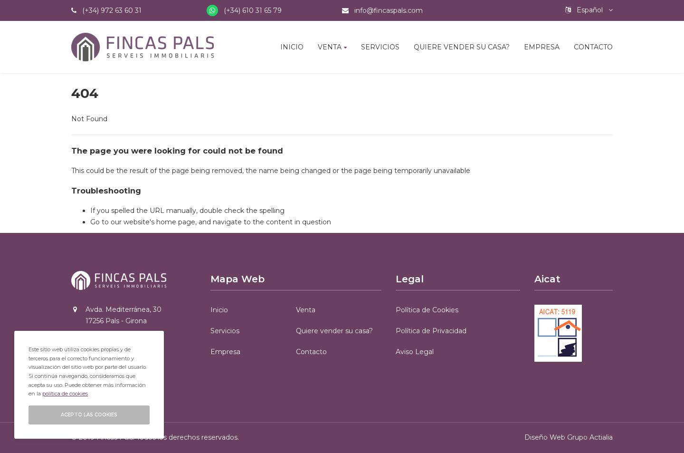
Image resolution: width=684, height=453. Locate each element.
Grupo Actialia (590, 437)
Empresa (542, 47)
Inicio (292, 47)
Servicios (380, 47)
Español (589, 10)
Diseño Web (544, 437)
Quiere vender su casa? (462, 47)
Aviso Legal (415, 351)
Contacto (593, 47)
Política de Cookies (427, 310)
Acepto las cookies (89, 415)
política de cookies (65, 393)
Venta (330, 47)
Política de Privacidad (431, 331)
